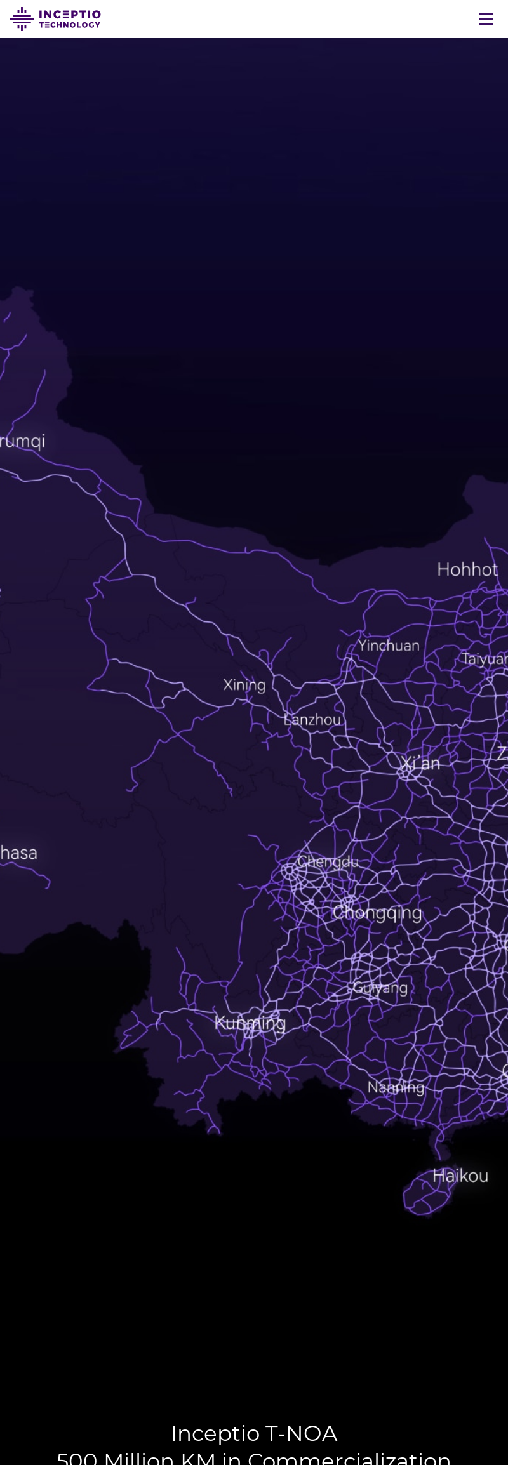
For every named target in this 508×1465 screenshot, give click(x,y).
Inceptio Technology (55, 19)
